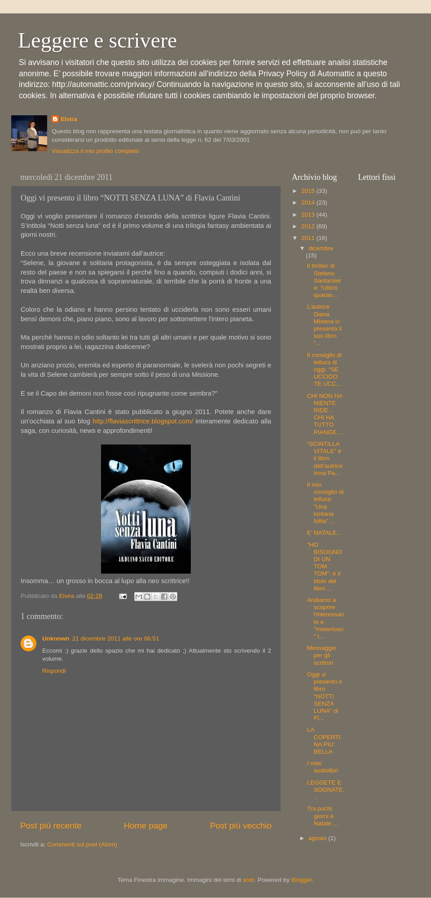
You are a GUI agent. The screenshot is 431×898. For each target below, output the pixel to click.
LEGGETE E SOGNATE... (326, 789)
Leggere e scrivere (97, 40)
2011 (309, 238)
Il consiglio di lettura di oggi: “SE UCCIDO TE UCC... (324, 370)
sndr (249, 879)
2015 (309, 190)
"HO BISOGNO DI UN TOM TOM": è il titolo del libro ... (324, 566)
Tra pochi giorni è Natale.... (322, 815)
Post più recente (51, 825)
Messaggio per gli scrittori (321, 655)
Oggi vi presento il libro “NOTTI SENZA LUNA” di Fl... (324, 696)
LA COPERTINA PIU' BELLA (324, 740)
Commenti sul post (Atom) (82, 844)
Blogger (301, 879)
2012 (309, 226)
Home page (146, 825)
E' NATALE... (324, 532)
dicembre (321, 248)
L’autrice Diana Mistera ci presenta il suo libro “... (324, 324)
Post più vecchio (241, 825)
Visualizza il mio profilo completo (95, 151)
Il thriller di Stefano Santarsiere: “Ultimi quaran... (324, 280)
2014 (309, 202)
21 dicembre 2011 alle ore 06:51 (115, 638)
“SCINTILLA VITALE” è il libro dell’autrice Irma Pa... (325, 458)
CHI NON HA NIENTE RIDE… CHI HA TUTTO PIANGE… (325, 414)
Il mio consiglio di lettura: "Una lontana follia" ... (325, 502)
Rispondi (54, 670)
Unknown (56, 638)
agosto (318, 838)
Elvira (69, 119)
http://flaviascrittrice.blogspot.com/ (142, 421)
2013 (309, 214)
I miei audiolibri (322, 767)
